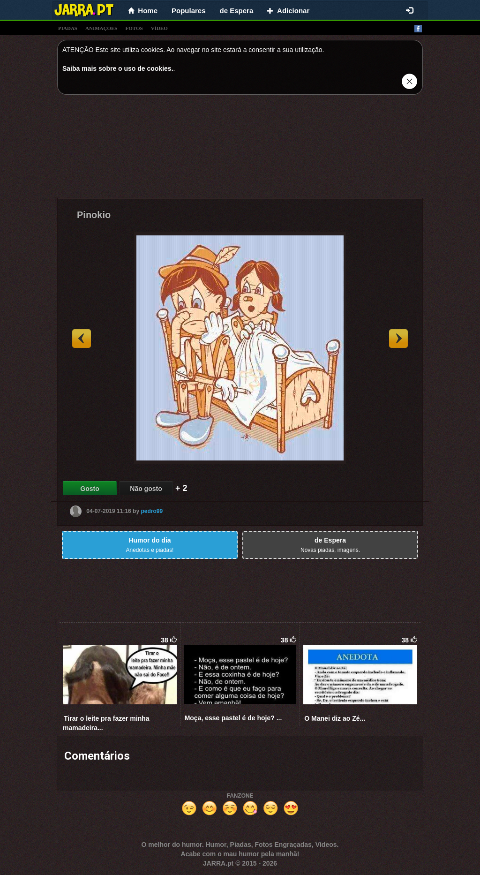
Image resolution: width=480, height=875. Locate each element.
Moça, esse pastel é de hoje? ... (233, 718)
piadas (67, 28)
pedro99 (152, 511)
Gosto (89, 488)
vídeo (159, 28)
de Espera (237, 11)
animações (101, 28)
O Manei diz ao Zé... (334, 718)
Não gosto (146, 488)
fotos (134, 28)
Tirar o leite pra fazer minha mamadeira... (106, 723)
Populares (189, 11)
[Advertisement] (240, 149)
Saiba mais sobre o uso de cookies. (117, 68)
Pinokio (94, 215)
